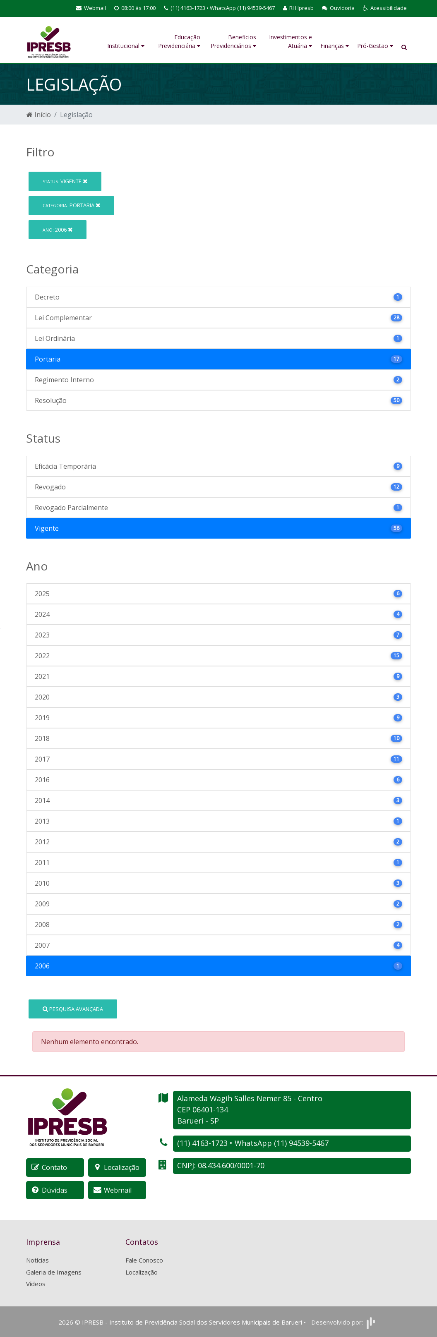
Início (38, 114)
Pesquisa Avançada (73, 1009)
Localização (141, 1272)
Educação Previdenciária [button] (179, 41)
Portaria (71, 205)
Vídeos (36, 1283)
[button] (385, 8)
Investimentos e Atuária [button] (290, 41)
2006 (57, 229)
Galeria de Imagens (54, 1272)
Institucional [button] (125, 46)
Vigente (65, 181)
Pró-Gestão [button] (375, 46)
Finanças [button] (334, 46)
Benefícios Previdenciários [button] (233, 41)
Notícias (37, 1260)
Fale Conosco (144, 1260)
